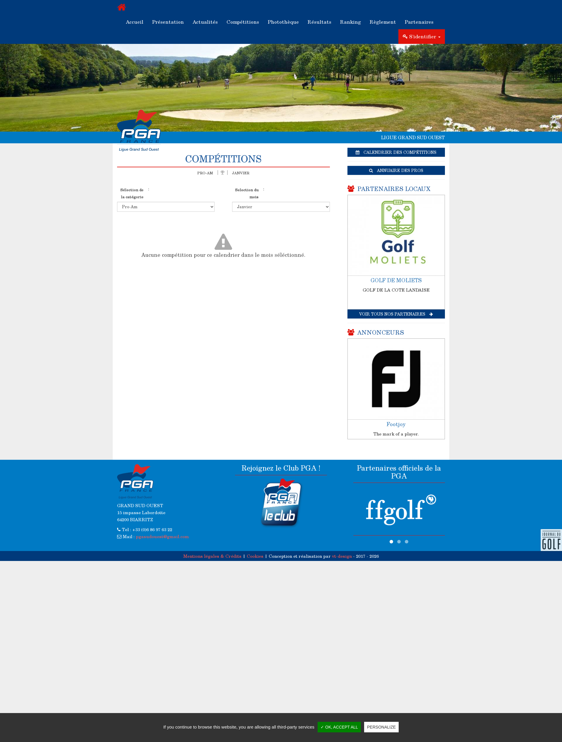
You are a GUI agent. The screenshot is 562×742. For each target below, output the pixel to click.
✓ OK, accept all (339, 727)
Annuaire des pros (396, 170)
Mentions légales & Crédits (212, 556)
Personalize (381, 727)
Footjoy (396, 424)
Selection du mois (246, 193)
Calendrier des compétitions (396, 152)
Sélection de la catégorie (131, 193)
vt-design (342, 556)
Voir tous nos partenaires (396, 314)
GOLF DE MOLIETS (396, 280)
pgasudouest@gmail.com (162, 536)
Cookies (255, 556)
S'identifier (422, 36)
